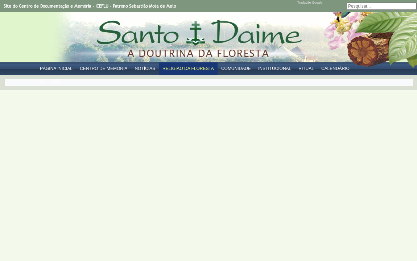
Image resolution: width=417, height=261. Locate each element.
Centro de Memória (103, 68)
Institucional (274, 68)
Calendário (335, 68)
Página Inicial (56, 68)
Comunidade (236, 68)
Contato (50, 81)
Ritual (306, 68)
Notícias (145, 68)
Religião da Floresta (188, 68)
